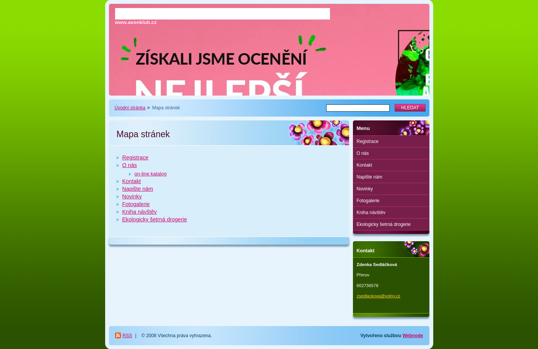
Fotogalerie (136, 204)
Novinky (132, 196)
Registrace (135, 157)
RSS (127, 335)
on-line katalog (151, 174)
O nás (129, 165)
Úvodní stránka (130, 107)
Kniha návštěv (139, 212)
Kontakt (131, 181)
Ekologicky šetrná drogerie (154, 219)
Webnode (413, 335)
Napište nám (137, 189)
